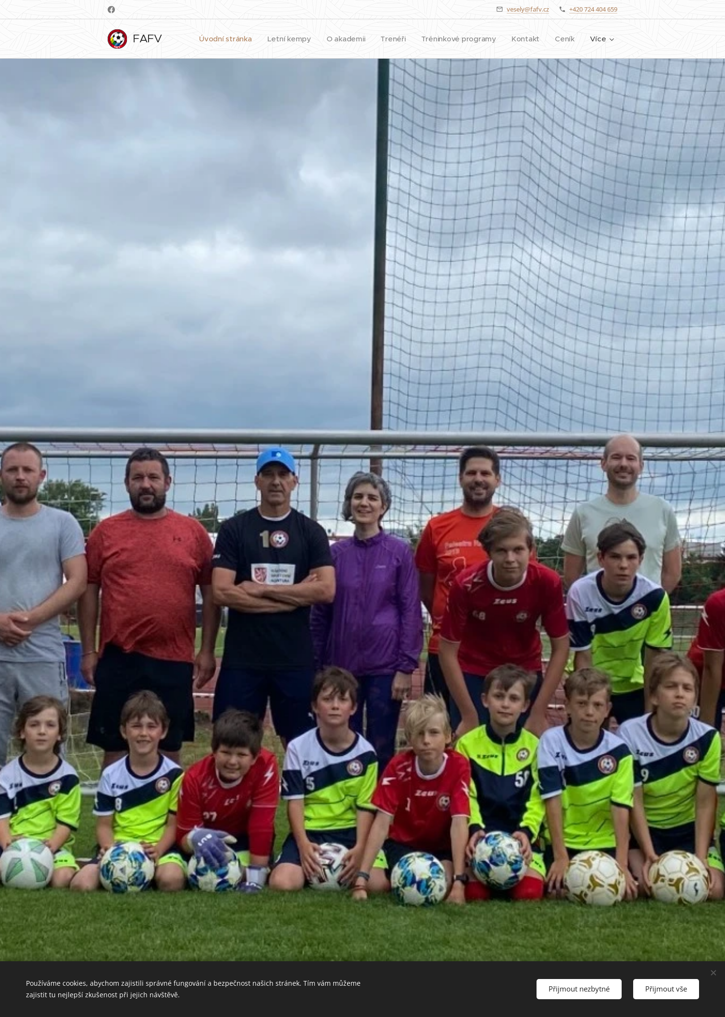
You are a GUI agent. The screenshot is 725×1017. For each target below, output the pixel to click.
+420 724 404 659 (593, 9)
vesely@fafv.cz (528, 9)
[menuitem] (256, 39)
